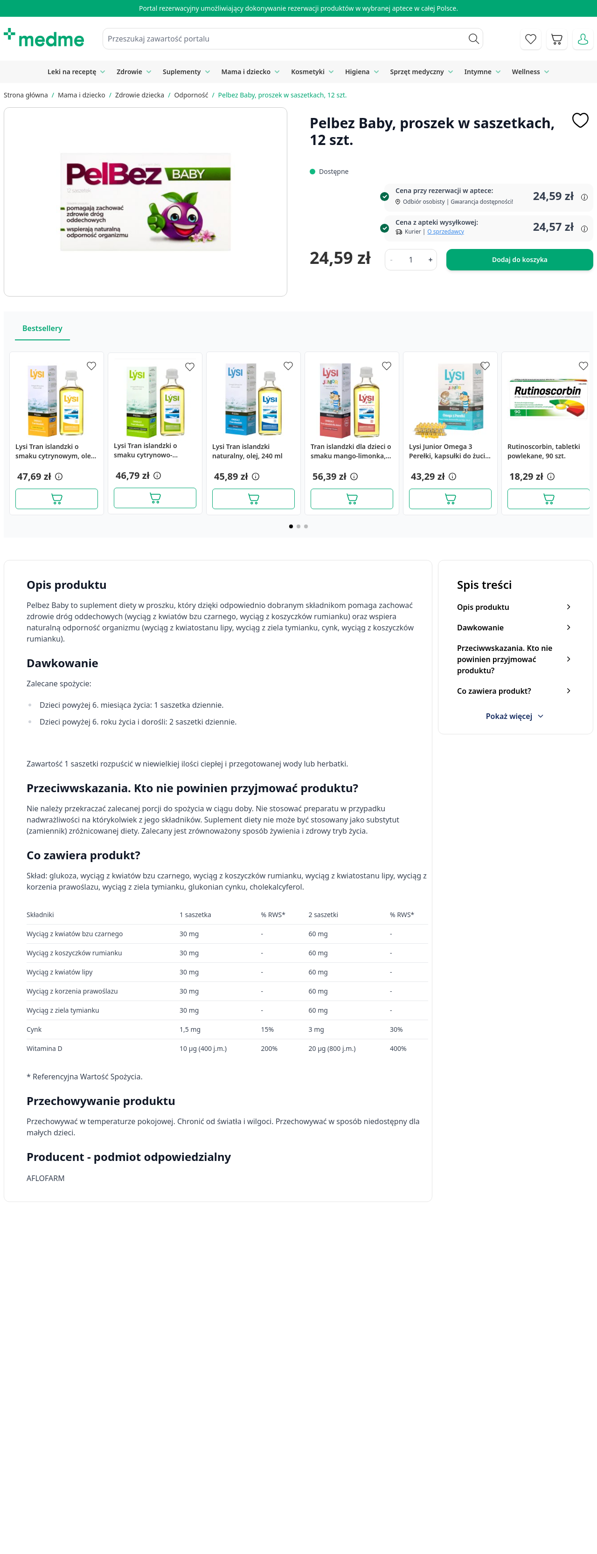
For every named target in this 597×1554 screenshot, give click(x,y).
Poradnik (301, 1472)
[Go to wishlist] (531, 39)
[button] (57, 476)
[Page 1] (291, 526)
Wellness (526, 71)
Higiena (357, 71)
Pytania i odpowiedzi (320, 1514)
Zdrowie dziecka (139, 94)
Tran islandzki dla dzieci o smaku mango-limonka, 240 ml (351, 451)
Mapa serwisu (309, 1493)
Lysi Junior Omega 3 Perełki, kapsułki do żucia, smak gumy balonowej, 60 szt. (450, 451)
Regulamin (200, 1493)
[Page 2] (298, 526)
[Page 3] (306, 526)
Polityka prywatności (476, 1472)
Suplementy (182, 71)
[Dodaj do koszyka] (56, 499)
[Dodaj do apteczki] (580, 120)
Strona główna (26, 94)
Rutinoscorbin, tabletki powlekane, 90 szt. (543, 451)
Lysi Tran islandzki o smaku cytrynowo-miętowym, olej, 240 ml (150, 450)
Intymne (478, 71)
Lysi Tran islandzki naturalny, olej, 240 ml (247, 451)
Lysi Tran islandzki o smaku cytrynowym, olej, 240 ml (55, 451)
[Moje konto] (583, 39)
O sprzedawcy (445, 231)
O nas (191, 1514)
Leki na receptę (72, 71)
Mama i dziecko (246, 71)
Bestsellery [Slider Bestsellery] (42, 328)
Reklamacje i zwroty (474, 1493)
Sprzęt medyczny (417, 71)
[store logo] (44, 37)
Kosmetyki (308, 71)
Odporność (191, 94)
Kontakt (195, 1472)
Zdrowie (129, 71)
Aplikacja (301, 1536)
